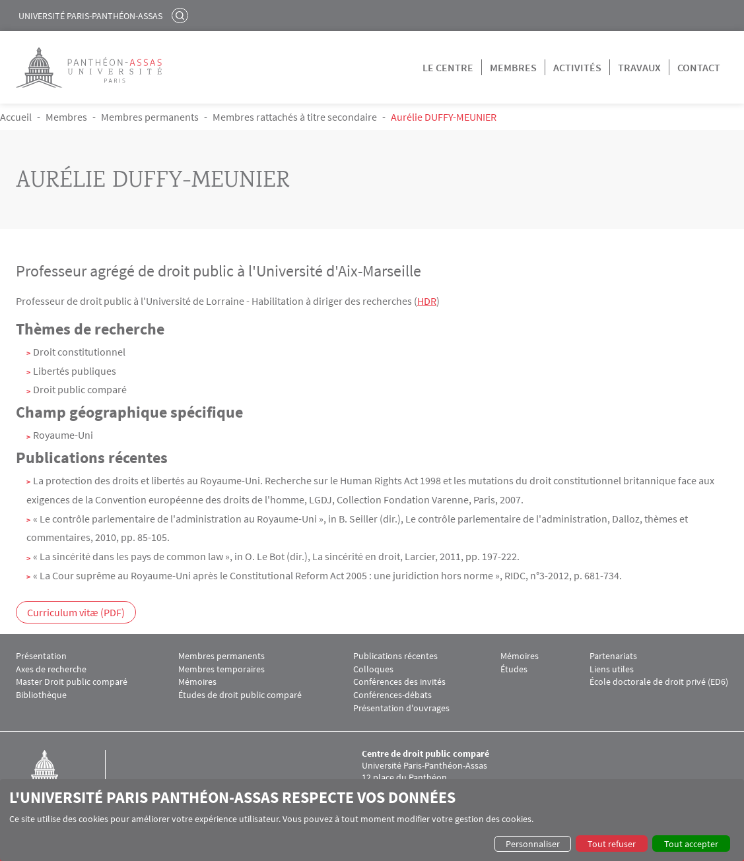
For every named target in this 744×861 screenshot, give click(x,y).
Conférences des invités (399, 681)
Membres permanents (150, 116)
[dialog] (372, 820)
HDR (426, 300)
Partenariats (613, 656)
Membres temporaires (221, 669)
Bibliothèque (41, 695)
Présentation (41, 656)
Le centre (448, 67)
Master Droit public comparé (71, 681)
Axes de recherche (51, 669)
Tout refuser (612, 844)
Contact (698, 67)
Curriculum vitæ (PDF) (76, 612)
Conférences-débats (392, 695)
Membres (513, 67)
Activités (577, 67)
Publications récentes (395, 656)
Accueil (16, 116)
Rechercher (181, 15)
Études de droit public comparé (240, 695)
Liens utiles (612, 669)
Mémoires (197, 681)
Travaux (639, 67)
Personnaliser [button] (533, 844)
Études (513, 669)
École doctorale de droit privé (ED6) (659, 681)
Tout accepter (691, 844)
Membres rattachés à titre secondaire (295, 116)
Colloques (373, 669)
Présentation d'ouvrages (401, 708)
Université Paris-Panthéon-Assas (90, 15)
